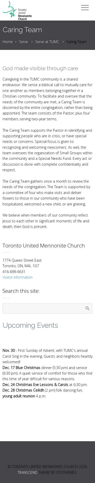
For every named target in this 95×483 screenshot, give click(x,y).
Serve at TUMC (47, 41)
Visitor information (18, 277)
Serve (23, 41)
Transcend (27, 472)
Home (8, 41)
